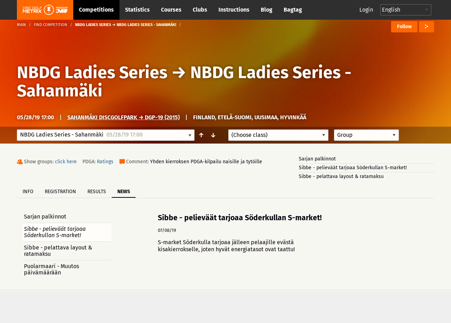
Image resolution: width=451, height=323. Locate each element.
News (123, 192)
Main (21, 25)
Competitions (96, 9)
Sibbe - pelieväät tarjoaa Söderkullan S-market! (353, 168)
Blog (266, 9)
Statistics (137, 9)
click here (66, 162)
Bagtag (293, 9)
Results (96, 192)
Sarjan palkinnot (317, 159)
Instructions (233, 9)
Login (366, 9)
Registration (60, 192)
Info (28, 192)
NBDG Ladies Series (92, 72)
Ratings (105, 162)
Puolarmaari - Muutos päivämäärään (51, 269)
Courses (171, 9)
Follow (404, 27)
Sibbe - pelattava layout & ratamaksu (341, 176)
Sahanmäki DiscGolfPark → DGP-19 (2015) (123, 117)
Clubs (200, 9)
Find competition (50, 25)
